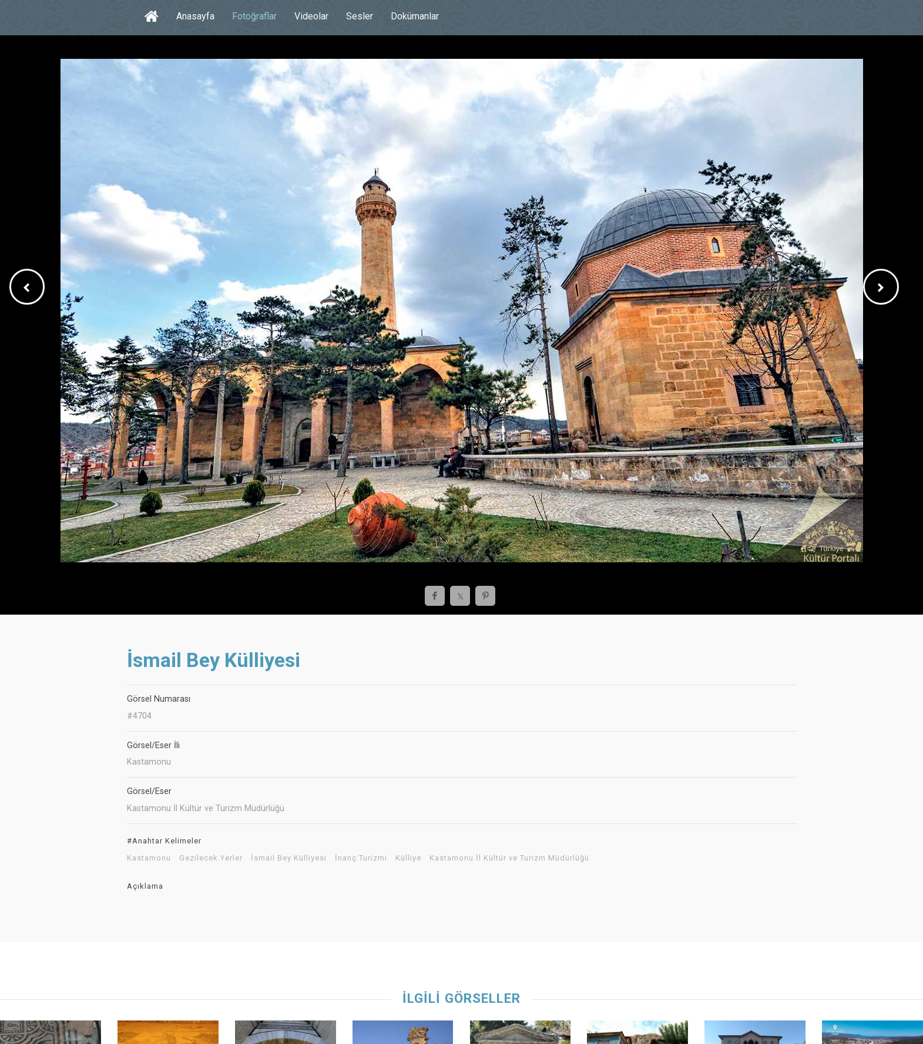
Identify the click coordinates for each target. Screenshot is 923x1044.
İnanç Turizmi (361, 858)
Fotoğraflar (254, 16)
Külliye (408, 858)
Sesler (359, 16)
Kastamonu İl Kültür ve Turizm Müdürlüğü (509, 858)
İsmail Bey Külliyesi (289, 858)
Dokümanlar (415, 16)
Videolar (311, 16)
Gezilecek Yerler (211, 858)
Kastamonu (149, 858)
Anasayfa (195, 16)
